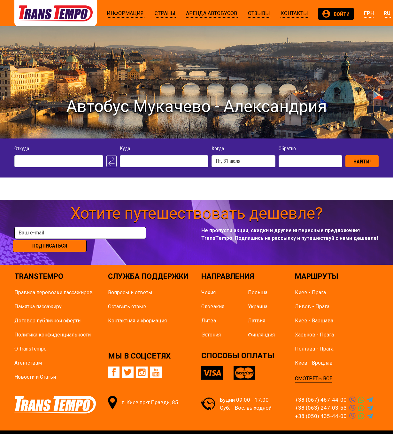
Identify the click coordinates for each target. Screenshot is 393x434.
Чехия (208, 282)
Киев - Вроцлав (314, 353)
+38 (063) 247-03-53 (321, 398)
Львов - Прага (312, 296)
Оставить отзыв (127, 296)
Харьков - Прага (314, 324)
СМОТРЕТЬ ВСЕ (313, 368)
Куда (125, 149)
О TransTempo (30, 338)
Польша (257, 282)
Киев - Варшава (314, 310)
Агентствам (28, 353)
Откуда (21, 149)
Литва (208, 310)
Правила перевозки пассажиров (53, 282)
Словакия (212, 296)
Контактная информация (137, 310)
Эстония (211, 324)
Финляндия (261, 324)
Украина (257, 296)
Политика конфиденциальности (52, 324)
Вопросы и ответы (130, 282)
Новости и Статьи (35, 367)
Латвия (256, 310)
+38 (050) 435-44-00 (321, 406)
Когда (218, 149)
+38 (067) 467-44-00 (321, 389)
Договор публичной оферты (48, 310)
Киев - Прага (310, 282)
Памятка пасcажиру (38, 296)
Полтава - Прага (314, 338)
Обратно (287, 149)
